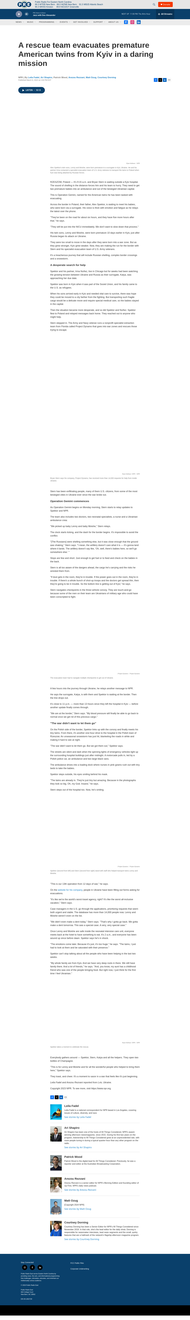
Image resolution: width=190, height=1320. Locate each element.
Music (30, 27)
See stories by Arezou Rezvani (80, 1194)
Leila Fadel (33, 82)
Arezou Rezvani (76, 82)
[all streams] (165, 18)
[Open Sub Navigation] (24, 27)
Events (64, 27)
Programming (46, 27)
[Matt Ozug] (56, 1211)
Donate (168, 6)
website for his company (70, 894)
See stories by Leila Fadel (77, 1121)
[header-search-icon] (155, 7)
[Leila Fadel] (56, 1116)
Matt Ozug (91, 82)
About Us (113, 27)
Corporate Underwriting (79, 1273)
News (19, 27)
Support (98, 27)
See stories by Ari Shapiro (78, 1151)
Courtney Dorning (107, 82)
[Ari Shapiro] (56, 1138)
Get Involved (80, 27)
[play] (19, 18)
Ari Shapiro (46, 82)
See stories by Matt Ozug (77, 1213)
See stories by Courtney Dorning (81, 1243)
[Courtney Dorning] (56, 1233)
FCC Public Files (77, 1268)
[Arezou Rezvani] (56, 1189)
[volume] (26, 18)
